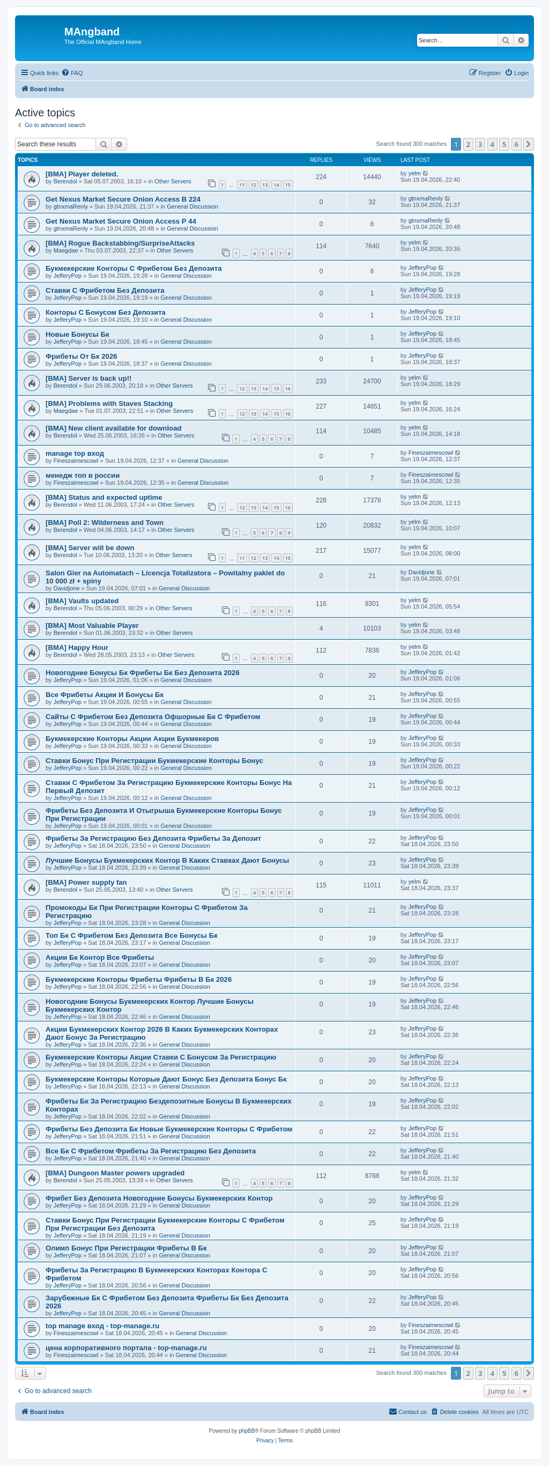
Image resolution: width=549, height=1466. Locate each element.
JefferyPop (67, 275)
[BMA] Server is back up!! (89, 378)
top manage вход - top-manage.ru (102, 1326)
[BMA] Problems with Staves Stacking (109, 403)
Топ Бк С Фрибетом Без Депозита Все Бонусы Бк (132, 935)
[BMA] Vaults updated (82, 601)
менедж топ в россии (83, 475)
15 (288, 184)
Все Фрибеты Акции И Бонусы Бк (105, 695)
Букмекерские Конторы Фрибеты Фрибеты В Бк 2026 (139, 979)
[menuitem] (72, 72)
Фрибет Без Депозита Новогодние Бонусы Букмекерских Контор (159, 1198)
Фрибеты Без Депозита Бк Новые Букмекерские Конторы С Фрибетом (169, 1129)
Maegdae (66, 250)
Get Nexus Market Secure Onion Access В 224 (123, 199)
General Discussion (192, 206)
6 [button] (516, 144)
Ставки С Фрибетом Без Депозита (105, 290)
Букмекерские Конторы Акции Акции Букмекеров (132, 739)
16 (288, 388)
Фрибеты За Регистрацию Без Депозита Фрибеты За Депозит (153, 838)
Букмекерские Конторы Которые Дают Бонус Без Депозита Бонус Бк (166, 1079)
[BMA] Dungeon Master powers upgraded (115, 1173)
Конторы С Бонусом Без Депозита (106, 312)
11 (241, 184)
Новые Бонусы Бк (77, 334)
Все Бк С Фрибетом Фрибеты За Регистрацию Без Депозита (151, 1151)
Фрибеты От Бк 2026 (81, 356)
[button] (528, 144)
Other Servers (172, 181)
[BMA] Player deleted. (82, 174)
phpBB (247, 1431)
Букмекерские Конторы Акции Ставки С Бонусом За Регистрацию (161, 1057)
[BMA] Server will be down (90, 548)
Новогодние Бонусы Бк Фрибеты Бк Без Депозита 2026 (143, 673)
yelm (415, 173)
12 (253, 184)
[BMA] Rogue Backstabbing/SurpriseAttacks (120, 243)
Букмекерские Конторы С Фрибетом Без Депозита (133, 268)
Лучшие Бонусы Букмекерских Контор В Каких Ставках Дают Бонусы (167, 860)
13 (265, 184)
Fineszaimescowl (76, 460)
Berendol (65, 181)
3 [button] (480, 144)
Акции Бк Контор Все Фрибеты (100, 957)
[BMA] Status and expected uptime (104, 497)
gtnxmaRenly (71, 206)
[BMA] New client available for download (114, 428)
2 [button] (468, 144)
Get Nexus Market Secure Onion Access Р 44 (121, 221)
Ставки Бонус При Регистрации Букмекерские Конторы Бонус (154, 761)
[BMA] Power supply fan (86, 882)
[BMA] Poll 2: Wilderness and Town (105, 523)
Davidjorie (67, 588)
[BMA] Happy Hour (77, 647)
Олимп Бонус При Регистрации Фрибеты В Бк (126, 1248)
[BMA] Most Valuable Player (92, 625)
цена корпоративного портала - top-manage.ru (126, 1348)
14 (276, 184)
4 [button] (492, 144)
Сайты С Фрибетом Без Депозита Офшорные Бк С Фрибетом (153, 717)
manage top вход (75, 453)
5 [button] (504, 144)
